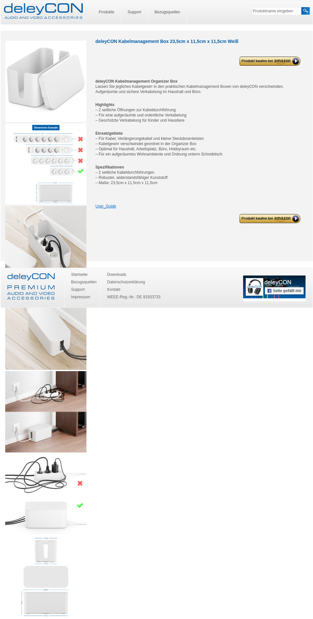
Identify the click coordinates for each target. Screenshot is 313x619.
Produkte (106, 12)
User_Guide (106, 206)
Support (134, 12)
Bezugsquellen (167, 12)
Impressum (80, 297)
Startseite (79, 274)
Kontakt (114, 289)
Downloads (116, 274)
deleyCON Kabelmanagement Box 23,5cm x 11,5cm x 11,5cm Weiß (269, 61)
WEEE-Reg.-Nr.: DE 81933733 (134, 297)
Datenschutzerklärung (126, 282)
